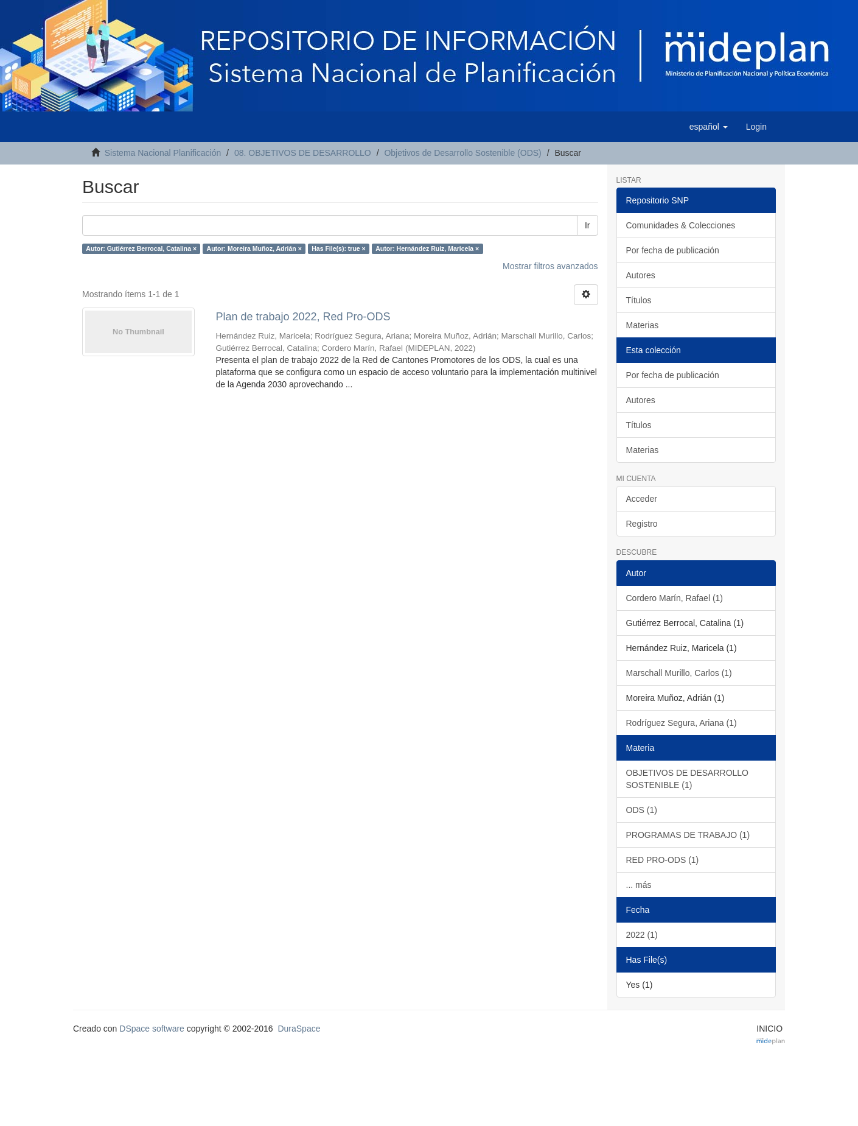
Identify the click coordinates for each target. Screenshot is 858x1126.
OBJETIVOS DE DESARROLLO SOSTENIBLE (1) (687, 779)
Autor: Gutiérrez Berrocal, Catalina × (141, 248)
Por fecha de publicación (672, 250)
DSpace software (151, 1028)
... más (639, 885)
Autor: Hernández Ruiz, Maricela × (427, 248)
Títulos (639, 300)
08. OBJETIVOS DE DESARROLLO (302, 153)
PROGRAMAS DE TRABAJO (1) (688, 835)
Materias (642, 325)
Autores (640, 275)
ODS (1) (641, 810)
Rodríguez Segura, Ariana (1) (681, 723)
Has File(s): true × (338, 248)
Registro (642, 524)
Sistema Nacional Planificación (163, 153)
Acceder (641, 499)
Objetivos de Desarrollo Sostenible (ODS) (462, 153)
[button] (708, 126)
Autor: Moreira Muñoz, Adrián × (254, 248)
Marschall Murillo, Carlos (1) (679, 673)
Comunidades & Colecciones (681, 225)
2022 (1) (642, 935)
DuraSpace (298, 1028)
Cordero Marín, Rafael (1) (675, 598)
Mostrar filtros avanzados (550, 266)
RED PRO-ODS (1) (662, 860)
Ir (587, 225)
